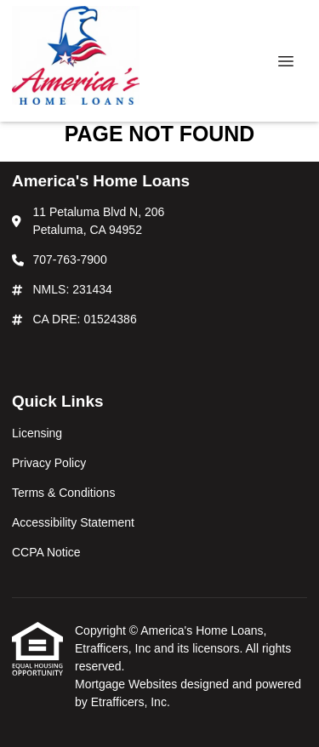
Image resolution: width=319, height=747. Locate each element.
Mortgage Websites (127, 684)
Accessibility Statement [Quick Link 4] (73, 522)
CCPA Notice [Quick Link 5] (46, 552)
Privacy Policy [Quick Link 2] (49, 463)
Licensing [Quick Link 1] (37, 433)
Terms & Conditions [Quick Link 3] (63, 492)
